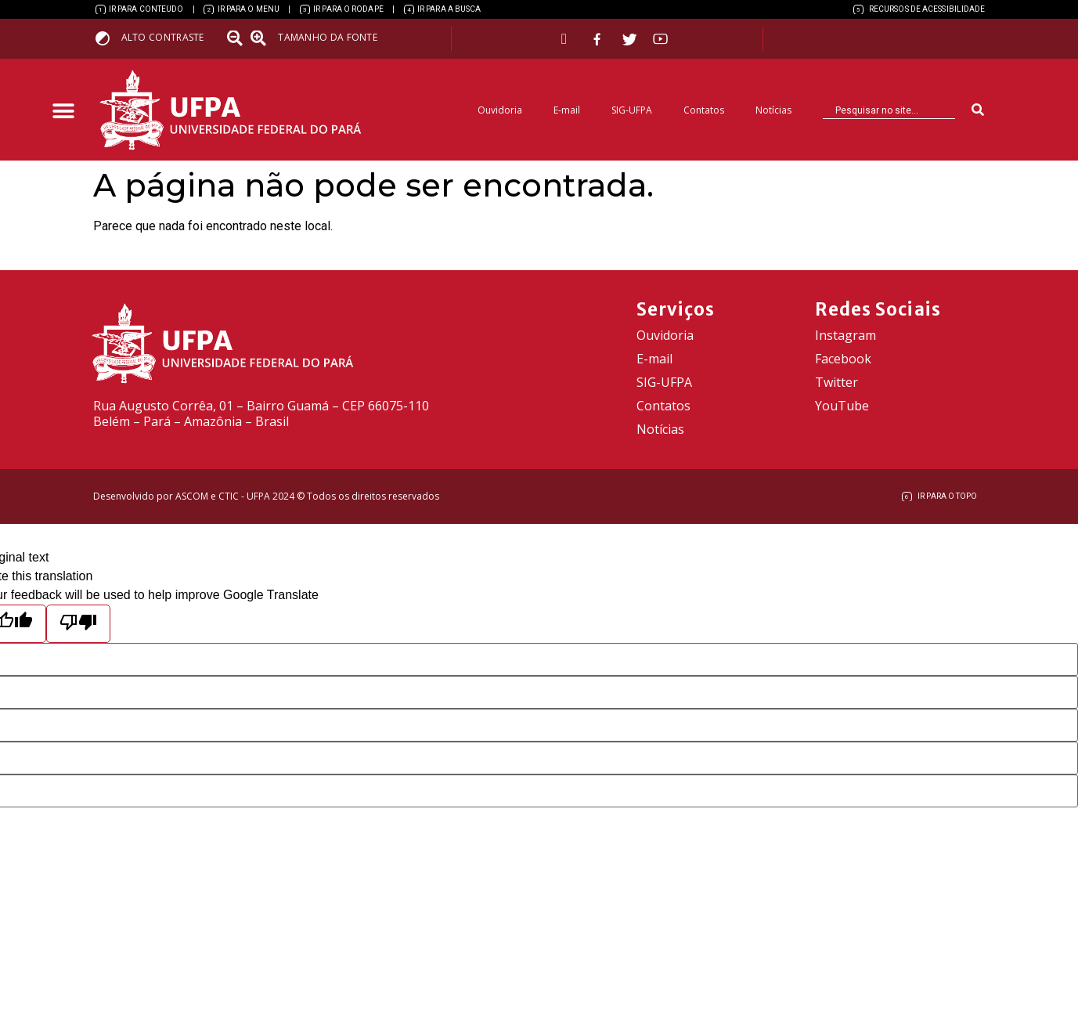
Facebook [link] (843, 358)
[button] (63, 111)
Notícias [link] (773, 110)
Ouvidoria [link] (500, 110)
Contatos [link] (703, 110)
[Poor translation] (78, 624)
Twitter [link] (836, 382)
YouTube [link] (842, 405)
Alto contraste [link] (162, 37)
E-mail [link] (566, 110)
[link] (140, 9)
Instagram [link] (845, 335)
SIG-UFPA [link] (631, 110)
